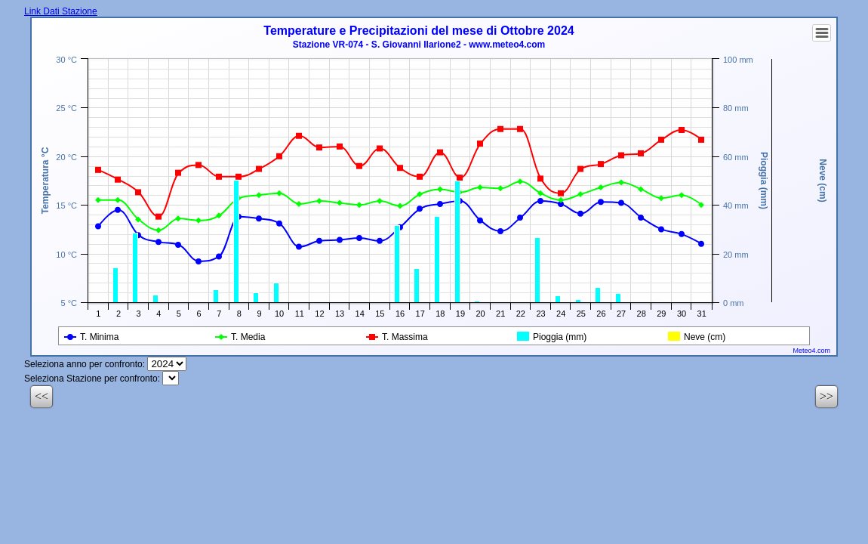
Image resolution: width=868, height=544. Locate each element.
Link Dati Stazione (60, 11)
